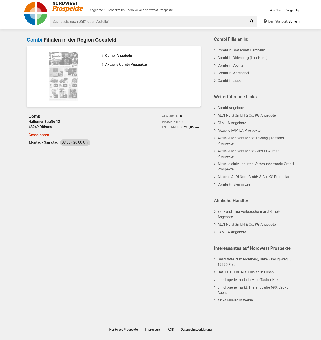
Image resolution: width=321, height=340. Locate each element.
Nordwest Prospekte (158, 10)
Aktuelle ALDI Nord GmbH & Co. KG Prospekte (254, 177)
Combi (34, 40)
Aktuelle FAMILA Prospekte (239, 130)
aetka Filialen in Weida (235, 300)
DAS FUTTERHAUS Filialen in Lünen (246, 272)
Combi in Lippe (229, 80)
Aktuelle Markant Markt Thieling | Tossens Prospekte (251, 140)
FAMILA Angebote (232, 123)
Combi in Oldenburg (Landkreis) (243, 58)
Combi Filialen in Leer (235, 184)
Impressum (153, 329)
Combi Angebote (118, 55)
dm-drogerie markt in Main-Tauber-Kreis (249, 280)
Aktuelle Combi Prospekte (126, 64)
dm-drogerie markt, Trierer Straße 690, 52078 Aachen (253, 290)
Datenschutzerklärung (196, 329)
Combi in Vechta (231, 65)
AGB (171, 329)
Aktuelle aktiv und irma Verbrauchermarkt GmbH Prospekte (256, 166)
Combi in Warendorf (233, 73)
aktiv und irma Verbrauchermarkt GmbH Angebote (249, 214)
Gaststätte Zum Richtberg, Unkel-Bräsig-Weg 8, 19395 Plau (254, 262)
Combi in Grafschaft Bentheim (241, 50)
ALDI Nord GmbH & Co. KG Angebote (247, 115)
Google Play (293, 10)
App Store (276, 10)
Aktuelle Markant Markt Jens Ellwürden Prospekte (248, 153)
